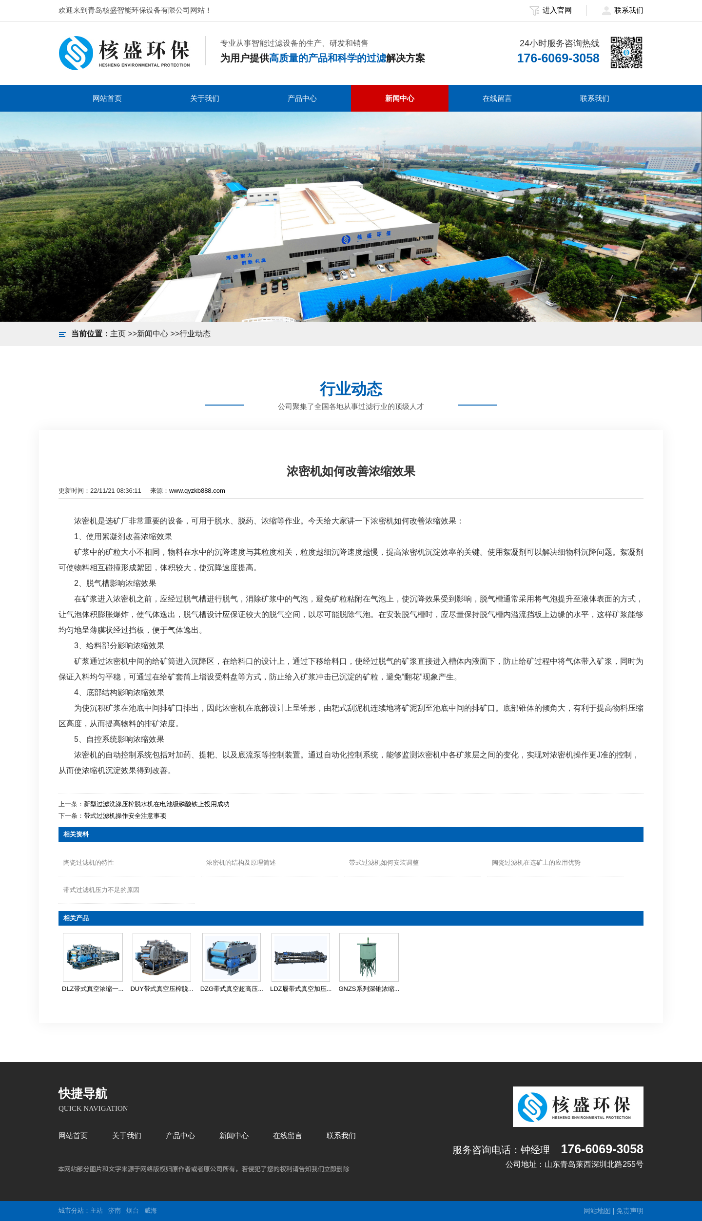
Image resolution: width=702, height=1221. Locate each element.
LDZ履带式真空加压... (301, 988)
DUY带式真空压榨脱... (161, 988)
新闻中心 (152, 333)
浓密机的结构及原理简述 (241, 862)
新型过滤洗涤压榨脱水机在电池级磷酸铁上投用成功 (157, 804)
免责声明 (630, 1211)
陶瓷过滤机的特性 (88, 862)
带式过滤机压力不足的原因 (101, 889)
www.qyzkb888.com (197, 490)
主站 (96, 1210)
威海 (150, 1210)
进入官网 (550, 10)
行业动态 (195, 333)
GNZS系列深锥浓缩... (368, 988)
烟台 (132, 1210)
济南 (114, 1210)
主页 (118, 333)
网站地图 (597, 1211)
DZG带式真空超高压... (231, 988)
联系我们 (623, 10)
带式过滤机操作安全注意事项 (125, 815)
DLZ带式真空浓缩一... (92, 988)
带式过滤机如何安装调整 (384, 862)
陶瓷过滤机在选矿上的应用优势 (536, 862)
